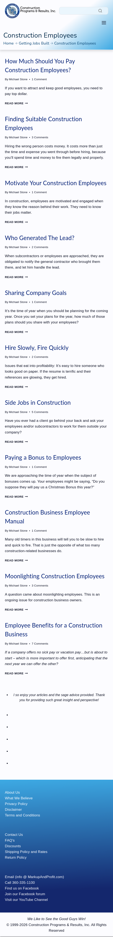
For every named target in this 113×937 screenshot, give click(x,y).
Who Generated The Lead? (39, 237)
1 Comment (39, 79)
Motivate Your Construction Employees (55, 182)
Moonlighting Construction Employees (54, 576)
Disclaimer (13, 810)
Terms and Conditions (22, 815)
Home (8, 43)
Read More (16, 103)
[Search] (83, 11)
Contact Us (14, 835)
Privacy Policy (16, 804)
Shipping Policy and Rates (26, 852)
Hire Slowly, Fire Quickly (37, 347)
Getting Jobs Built (34, 43)
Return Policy (15, 858)
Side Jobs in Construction (38, 402)
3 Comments (40, 137)
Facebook (31, 888)
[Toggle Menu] (104, 22)
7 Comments (40, 643)
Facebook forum (32, 894)
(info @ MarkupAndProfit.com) (39, 877)
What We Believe (19, 798)
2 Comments (40, 247)
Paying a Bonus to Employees (43, 457)
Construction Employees (75, 43)
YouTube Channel (33, 900)
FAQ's (10, 840)
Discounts (13, 846)
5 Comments (40, 412)
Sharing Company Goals (35, 292)
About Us (12, 792)
